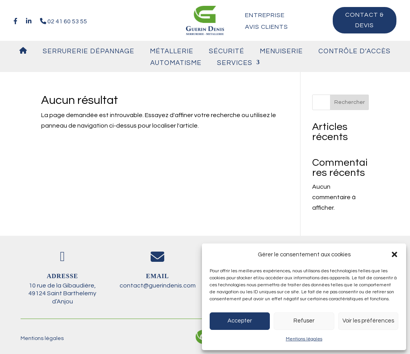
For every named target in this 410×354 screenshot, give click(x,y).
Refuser (304, 321)
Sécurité (226, 51)
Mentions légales (304, 339)
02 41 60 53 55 (63, 21)
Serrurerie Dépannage (88, 51)
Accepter (240, 321)
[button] (394, 254)
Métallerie (171, 51)
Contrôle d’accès (354, 51)
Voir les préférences (368, 321)
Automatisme (176, 63)
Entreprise (265, 15)
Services (234, 63)
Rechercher (349, 102)
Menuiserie (281, 51)
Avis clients (266, 27)
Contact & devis (364, 20)
